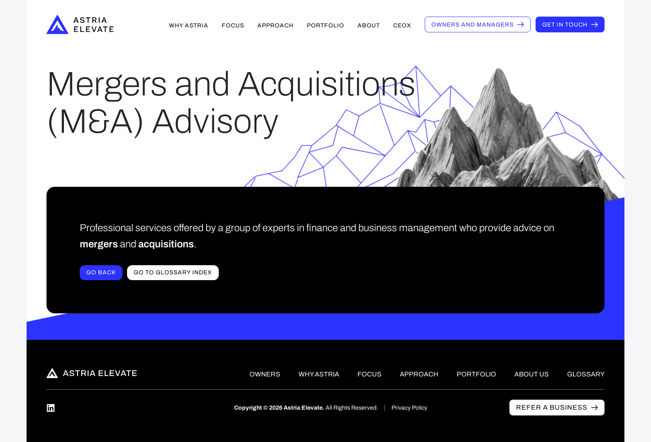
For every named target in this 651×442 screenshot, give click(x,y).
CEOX (402, 25)
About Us (531, 374)
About (368, 25)
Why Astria (188, 25)
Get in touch (564, 25)
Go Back (101, 272)
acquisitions (166, 244)
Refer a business (551, 407)
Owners (472, 25)
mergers (99, 244)
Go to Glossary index (173, 272)
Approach (275, 25)
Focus (233, 25)
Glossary (585, 374)
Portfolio (325, 25)
